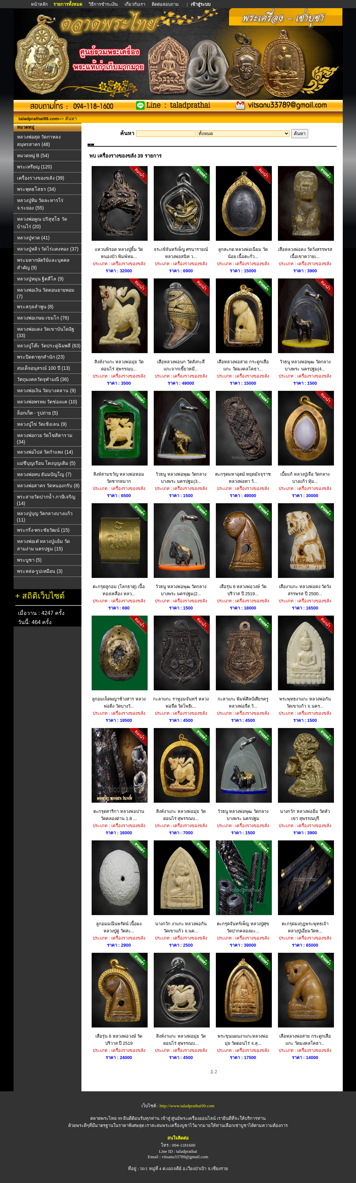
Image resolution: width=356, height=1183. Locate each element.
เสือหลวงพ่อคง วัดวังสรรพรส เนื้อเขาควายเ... (305, 212)
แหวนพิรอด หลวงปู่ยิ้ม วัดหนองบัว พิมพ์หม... (119, 212)
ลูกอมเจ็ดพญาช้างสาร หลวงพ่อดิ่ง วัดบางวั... (119, 662)
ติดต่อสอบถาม (166, 4)
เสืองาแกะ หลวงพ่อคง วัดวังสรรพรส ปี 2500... (305, 549)
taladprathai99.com (39, 118)
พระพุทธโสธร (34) (36, 189)
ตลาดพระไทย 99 (106, 1118)
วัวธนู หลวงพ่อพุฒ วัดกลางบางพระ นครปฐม (243, 774)
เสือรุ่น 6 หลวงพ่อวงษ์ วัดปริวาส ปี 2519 (119, 999)
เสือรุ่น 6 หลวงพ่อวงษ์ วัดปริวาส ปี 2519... (243, 549)
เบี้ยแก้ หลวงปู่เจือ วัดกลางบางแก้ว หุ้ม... (305, 437)
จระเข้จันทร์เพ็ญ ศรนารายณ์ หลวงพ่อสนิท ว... (181, 212)
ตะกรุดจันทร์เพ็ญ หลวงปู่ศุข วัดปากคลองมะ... (243, 886)
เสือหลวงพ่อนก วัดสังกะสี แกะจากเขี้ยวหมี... (181, 324)
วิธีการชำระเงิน (104, 4)
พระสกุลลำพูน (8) (35, 306)
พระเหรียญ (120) (34, 166)
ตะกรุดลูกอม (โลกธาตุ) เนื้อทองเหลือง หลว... (119, 549)
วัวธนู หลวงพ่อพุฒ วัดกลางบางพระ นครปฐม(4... (305, 324)
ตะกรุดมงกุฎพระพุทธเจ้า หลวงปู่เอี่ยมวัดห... (305, 886)
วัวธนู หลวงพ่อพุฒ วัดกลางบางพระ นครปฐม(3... (181, 437)
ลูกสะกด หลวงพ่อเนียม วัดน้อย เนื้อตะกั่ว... (243, 212)
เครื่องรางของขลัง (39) (40, 178)
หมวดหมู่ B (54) (33, 155)
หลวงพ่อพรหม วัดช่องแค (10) (47, 401)
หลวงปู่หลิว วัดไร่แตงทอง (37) (48, 249)
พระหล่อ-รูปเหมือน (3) (40, 571)
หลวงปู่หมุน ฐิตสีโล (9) (40, 278)
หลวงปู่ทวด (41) (33, 237)
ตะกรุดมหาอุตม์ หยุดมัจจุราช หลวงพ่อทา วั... (243, 437)
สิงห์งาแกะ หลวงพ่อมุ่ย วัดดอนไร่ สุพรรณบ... (119, 324)
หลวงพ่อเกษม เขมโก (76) (43, 318)
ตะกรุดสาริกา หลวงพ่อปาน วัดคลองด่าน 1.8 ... (119, 774)
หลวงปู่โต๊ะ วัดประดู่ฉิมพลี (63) (49, 345)
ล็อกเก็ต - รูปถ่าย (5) (37, 413)
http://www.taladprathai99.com (187, 1105)
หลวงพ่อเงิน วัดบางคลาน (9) (46, 390)
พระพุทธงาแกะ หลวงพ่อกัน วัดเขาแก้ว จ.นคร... (305, 662)
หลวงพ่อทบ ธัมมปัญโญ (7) (44, 474)
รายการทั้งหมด (67, 4)
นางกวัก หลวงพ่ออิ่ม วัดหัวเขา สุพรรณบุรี (305, 774)
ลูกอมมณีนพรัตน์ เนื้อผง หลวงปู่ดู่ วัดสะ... (119, 886)
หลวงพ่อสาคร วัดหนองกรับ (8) (48, 485)
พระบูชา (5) (29, 560)
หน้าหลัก (40, 4)
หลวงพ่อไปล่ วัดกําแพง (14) (45, 452)
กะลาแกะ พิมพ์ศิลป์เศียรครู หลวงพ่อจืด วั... (243, 662)
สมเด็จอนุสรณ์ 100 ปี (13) (43, 368)
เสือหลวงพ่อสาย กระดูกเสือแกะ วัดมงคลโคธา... (243, 324)
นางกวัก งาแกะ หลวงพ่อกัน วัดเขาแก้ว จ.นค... (181, 886)
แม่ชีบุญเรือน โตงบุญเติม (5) (46, 463)
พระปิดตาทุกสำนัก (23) (41, 357)
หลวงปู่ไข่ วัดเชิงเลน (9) (42, 424)
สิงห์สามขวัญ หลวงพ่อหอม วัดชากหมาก (119, 437)
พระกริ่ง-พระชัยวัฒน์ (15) (43, 530)
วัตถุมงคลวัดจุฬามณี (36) (43, 379)
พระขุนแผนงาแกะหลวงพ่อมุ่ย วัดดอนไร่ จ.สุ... (243, 999)
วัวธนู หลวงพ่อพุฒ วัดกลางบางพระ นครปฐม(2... (181, 549)
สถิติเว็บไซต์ (43, 595)
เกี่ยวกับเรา (135, 4)
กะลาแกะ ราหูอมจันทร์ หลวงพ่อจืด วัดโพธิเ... (181, 662)
